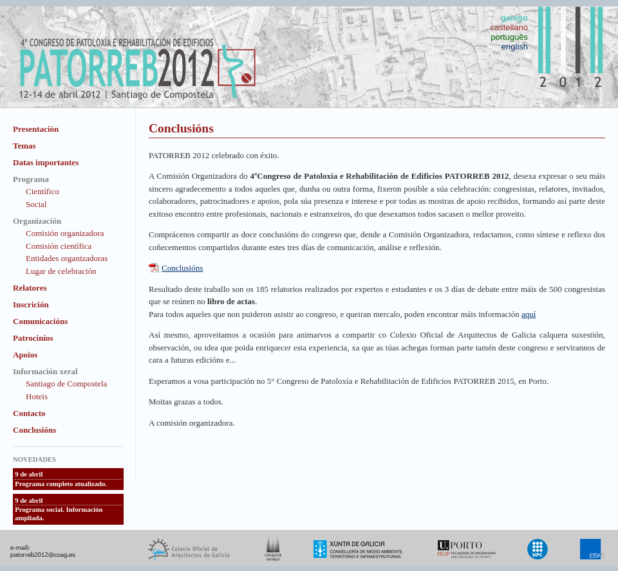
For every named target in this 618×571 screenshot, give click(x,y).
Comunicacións (40, 321)
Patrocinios (33, 338)
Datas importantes (46, 162)
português (509, 37)
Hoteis (37, 396)
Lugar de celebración (61, 271)
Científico (42, 191)
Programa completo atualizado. (61, 483)
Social (36, 204)
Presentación (36, 129)
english (514, 46)
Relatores (29, 288)
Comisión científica (58, 246)
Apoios (25, 354)
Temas (24, 145)
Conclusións (34, 430)
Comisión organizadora (65, 233)
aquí (528, 314)
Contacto (29, 413)
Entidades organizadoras (67, 258)
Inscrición (31, 304)
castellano (509, 27)
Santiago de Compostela (66, 383)
